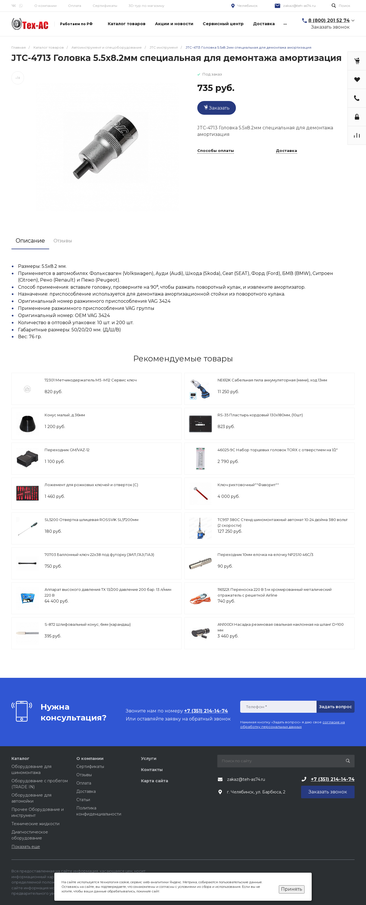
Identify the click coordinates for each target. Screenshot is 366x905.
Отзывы (84, 774)
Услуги (148, 758)
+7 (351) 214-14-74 (333, 779)
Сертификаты (105, 5)
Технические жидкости (35, 823)
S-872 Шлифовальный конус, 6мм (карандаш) (88, 624)
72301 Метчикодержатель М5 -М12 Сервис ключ (91, 380)
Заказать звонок (330, 27)
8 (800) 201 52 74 (329, 20)
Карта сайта (154, 780)
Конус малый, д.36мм (65, 415)
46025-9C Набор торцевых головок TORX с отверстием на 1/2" (278, 449)
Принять (291, 889)
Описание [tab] (30, 240)
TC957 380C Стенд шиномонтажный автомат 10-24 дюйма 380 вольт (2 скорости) (283, 522)
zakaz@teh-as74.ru (299, 5)
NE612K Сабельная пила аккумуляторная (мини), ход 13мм (272, 380)
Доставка (286, 151)
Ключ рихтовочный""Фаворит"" (248, 484)
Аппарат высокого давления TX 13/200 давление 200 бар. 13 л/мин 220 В (108, 592)
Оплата (74, 5)
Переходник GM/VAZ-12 (67, 449)
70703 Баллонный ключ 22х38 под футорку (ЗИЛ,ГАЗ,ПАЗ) (99, 554)
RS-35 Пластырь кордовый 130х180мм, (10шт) (260, 415)
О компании (45, 5)
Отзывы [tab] (62, 240)
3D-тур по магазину (146, 5)
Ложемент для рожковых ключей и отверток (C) (91, 484)
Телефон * (256, 706)
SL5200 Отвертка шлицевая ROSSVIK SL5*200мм (91, 519)
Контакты (152, 769)
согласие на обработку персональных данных (292, 724)
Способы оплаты (215, 151)
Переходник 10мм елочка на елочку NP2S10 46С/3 (265, 554)
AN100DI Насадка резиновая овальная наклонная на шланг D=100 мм (281, 627)
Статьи (83, 799)
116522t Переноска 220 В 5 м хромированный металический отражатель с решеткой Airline (275, 592)
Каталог (20, 758)
